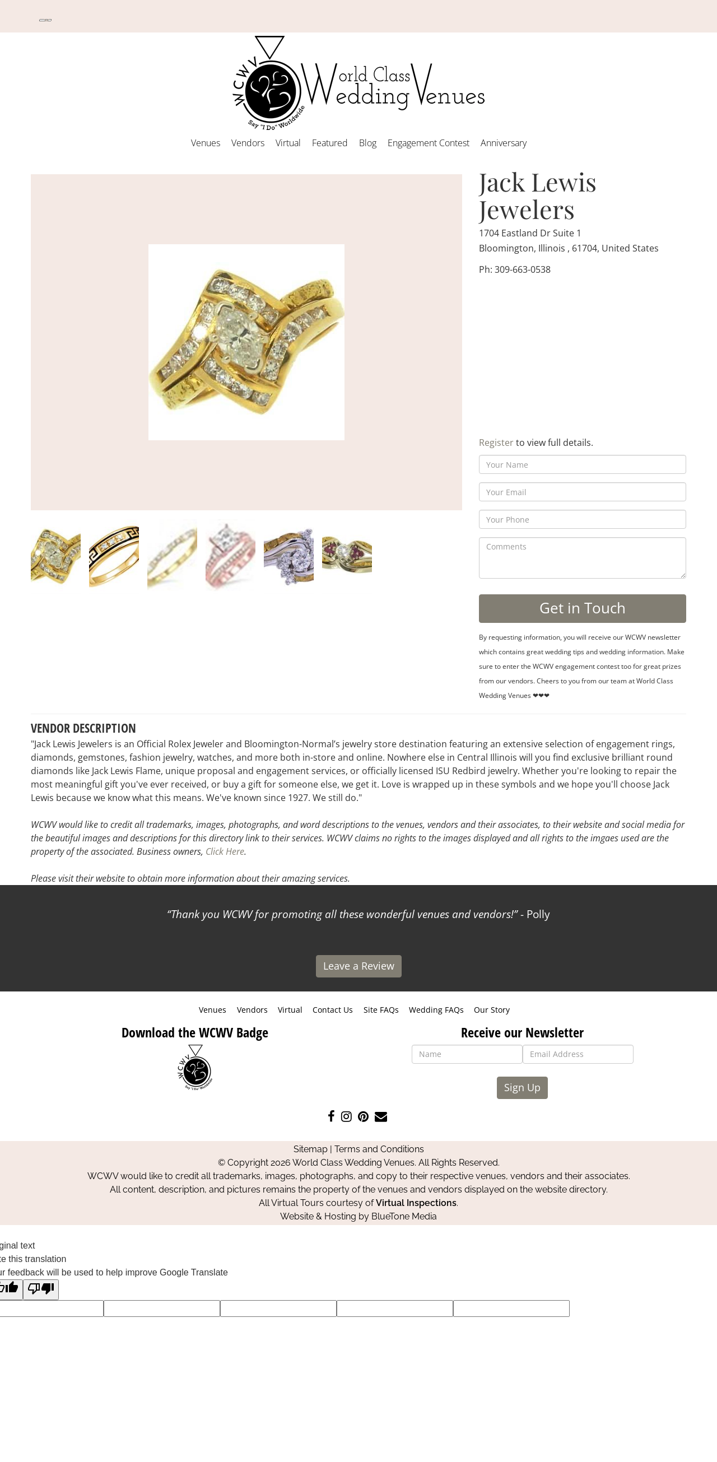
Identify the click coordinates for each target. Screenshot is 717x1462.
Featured (330, 143)
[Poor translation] (41, 1289)
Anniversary (504, 143)
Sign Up (522, 1087)
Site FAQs (381, 1009)
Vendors (247, 143)
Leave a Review (358, 965)
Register (496, 442)
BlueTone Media (404, 1216)
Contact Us (333, 1009)
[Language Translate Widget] (45, 20)
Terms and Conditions (379, 1149)
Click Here (225, 851)
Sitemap (311, 1149)
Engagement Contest (428, 143)
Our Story (492, 1009)
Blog (367, 143)
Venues (205, 143)
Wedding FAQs (436, 1009)
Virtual (288, 143)
